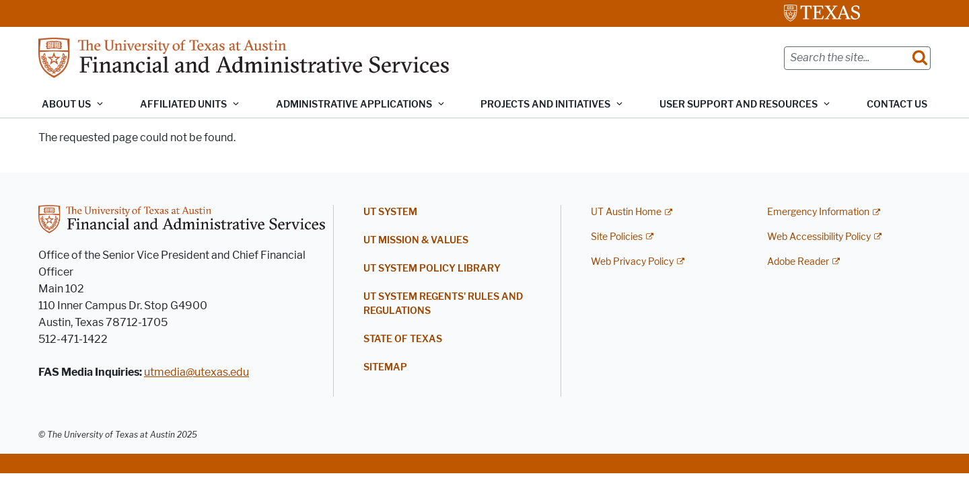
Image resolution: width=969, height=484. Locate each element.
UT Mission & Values (415, 240)
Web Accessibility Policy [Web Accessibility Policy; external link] (819, 237)
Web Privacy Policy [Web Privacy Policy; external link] (632, 262)
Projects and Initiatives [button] (545, 104)
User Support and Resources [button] (738, 104)
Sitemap (385, 367)
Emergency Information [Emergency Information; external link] (818, 212)
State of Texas (402, 339)
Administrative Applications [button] (354, 104)
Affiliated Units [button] (183, 104)
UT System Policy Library (432, 268)
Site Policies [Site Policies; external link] (617, 237)
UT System (390, 212)
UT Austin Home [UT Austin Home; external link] (626, 212)
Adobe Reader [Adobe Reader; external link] (798, 262)
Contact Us (897, 104)
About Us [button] (66, 104)
